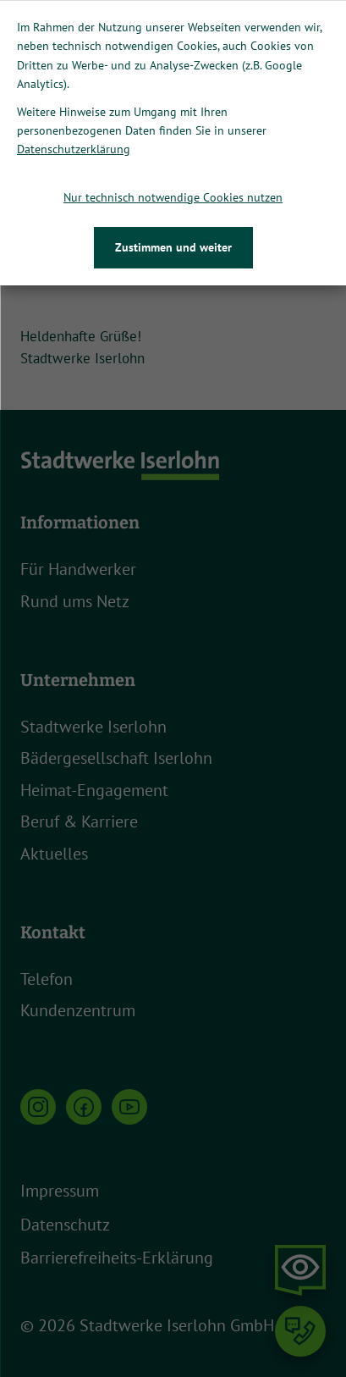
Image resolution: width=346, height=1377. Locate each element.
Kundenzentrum (77, 1010)
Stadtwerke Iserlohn (93, 727)
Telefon (46, 979)
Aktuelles (54, 854)
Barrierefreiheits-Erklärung (116, 1258)
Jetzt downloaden (275, 66)
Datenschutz (65, 1225)
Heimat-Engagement (94, 790)
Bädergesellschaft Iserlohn (116, 758)
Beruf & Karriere (79, 821)
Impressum (59, 1191)
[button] (273, 111)
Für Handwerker (78, 569)
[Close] (331, 15)
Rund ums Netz (74, 601)
